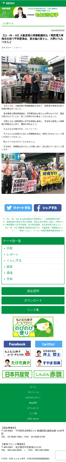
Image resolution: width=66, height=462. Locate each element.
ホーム (33, 387)
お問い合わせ (33, 419)
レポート (18, 47)
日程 (10, 248)
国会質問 (33, 291)
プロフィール (33, 392)
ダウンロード (33, 300)
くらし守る (14, 260)
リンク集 (33, 309)
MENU (8, 3)
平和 (10, 279)
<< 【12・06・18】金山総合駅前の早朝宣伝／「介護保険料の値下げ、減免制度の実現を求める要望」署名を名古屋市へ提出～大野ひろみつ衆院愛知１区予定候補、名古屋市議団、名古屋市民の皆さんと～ (33, 222)
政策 (10, 266)
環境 (10, 272)
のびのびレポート (33, 397)
